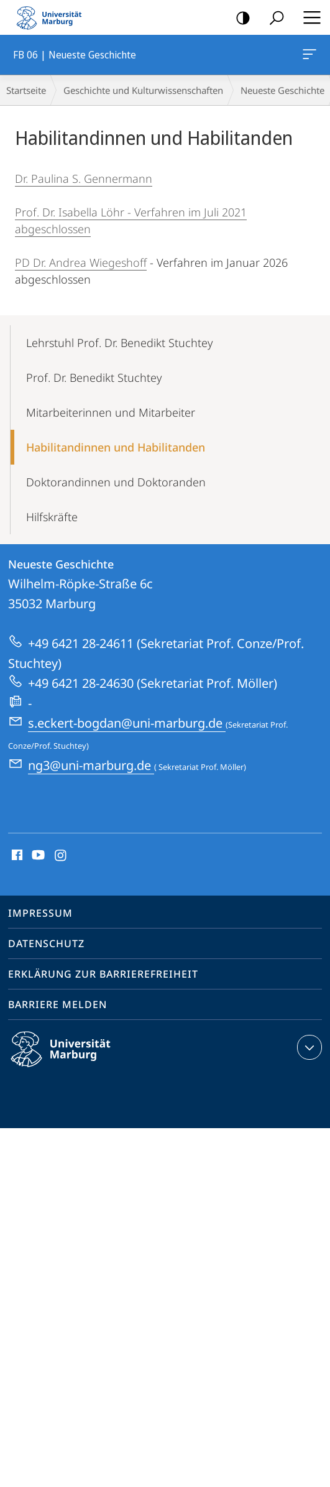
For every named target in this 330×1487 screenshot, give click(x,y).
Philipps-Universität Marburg (71, 1059)
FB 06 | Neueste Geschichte (308, 56)
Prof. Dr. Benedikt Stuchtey (94, 377)
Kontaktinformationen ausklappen (308, 1047)
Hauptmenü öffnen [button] (308, 17)
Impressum (40, 913)
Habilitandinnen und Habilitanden (115, 447)
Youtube (37, 855)
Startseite (26, 90)
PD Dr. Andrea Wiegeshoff (81, 262)
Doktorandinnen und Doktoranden (116, 482)
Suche (272, 18)
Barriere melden (57, 1004)
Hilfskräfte (52, 516)
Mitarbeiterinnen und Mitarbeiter (110, 412)
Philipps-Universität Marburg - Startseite (53, 17)
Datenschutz (46, 943)
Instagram (61, 855)
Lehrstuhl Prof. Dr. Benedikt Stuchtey (119, 342)
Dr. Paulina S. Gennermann (83, 178)
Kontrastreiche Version (239, 18)
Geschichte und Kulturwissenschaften (143, 90)
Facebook (16, 855)
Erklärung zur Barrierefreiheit (103, 974)
